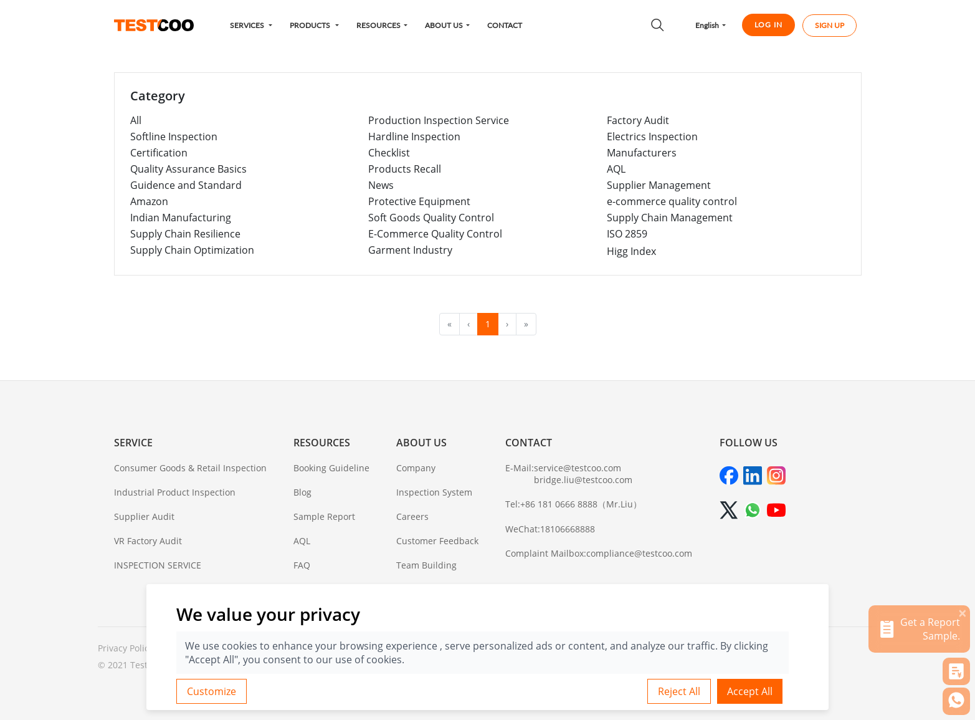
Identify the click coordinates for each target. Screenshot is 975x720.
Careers (412, 516)
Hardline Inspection (414, 136)
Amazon (149, 201)
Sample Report (324, 516)
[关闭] (962, 612)
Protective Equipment (419, 201)
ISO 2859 (627, 234)
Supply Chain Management (670, 217)
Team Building (426, 565)
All (135, 120)
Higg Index (631, 251)
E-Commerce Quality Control (435, 234)
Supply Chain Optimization (192, 250)
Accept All (750, 691)
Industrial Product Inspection (174, 492)
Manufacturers (642, 153)
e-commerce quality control (672, 201)
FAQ (301, 565)
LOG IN (768, 24)
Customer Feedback (437, 541)
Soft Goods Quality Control (431, 217)
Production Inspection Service (438, 120)
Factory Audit (638, 120)
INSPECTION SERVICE (157, 565)
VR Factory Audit (148, 541)
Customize (211, 691)
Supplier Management (659, 185)
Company (415, 468)
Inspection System (434, 492)
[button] (251, 25)
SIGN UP (829, 25)
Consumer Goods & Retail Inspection (190, 468)
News (381, 185)
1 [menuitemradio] (487, 324)
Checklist (389, 153)
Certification (159, 153)
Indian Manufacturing (180, 217)
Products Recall (404, 169)
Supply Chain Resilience (185, 234)
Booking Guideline (331, 468)
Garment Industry (410, 250)
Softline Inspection (173, 136)
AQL (616, 169)
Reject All (679, 691)
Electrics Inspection (652, 136)
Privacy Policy (125, 648)
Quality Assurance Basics (188, 169)
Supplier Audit (144, 516)
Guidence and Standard (186, 185)
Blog (302, 492)
